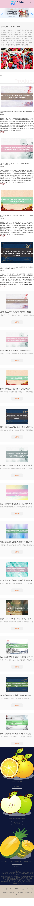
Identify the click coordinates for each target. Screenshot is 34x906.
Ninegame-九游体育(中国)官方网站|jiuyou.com (17, 876)
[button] (32, 15)
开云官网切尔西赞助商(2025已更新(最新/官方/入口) (17, 874)
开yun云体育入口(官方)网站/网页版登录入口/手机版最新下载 (17, 882)
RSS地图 (26, 889)
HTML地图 (31, 889)
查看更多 (2, 132)
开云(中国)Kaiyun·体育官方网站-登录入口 (17, 878)
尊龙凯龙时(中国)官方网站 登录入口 (17, 880)
